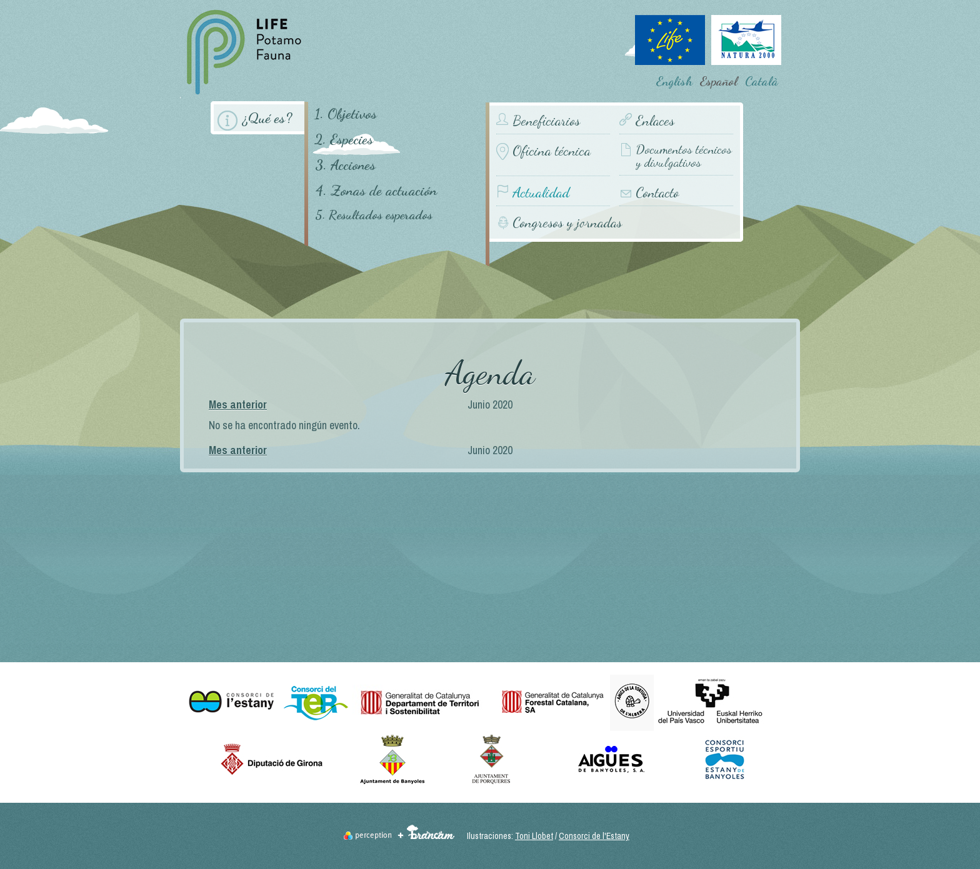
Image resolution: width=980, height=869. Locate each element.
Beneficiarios (546, 121)
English (674, 81)
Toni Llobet (534, 836)
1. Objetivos (345, 113)
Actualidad (540, 193)
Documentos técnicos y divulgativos (684, 156)
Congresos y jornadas (567, 222)
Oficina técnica (551, 151)
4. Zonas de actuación (376, 190)
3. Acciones (345, 164)
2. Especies (343, 139)
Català (761, 81)
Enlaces (655, 121)
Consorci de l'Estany (594, 836)
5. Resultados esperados (373, 215)
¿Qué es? (267, 117)
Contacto (657, 193)
